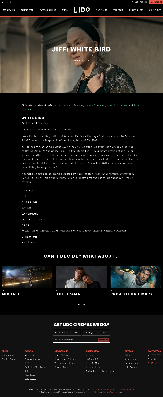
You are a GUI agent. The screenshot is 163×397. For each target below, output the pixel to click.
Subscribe (103, 340)
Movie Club (101, 10)
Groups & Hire (136, 10)
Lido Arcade (131, 367)
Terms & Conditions (65, 363)
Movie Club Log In (64, 355)
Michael (11, 294)
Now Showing (8, 10)
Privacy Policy (113, 389)
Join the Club (141, 2)
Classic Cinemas (117, 105)
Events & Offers (48, 10)
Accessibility (92, 363)
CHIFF (27, 371)
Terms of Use (100, 389)
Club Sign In (156, 2)
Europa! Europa (32, 359)
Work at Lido (131, 363)
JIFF (27, 363)
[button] (79, 304)
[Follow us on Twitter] (152, 363)
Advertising (131, 359)
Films (5, 351)
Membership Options (65, 359)
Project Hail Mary (132, 294)
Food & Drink (91, 359)
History (89, 355)
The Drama (68, 294)
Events (29, 351)
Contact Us (154, 351)
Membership (61, 351)
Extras (129, 351)
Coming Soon (27, 10)
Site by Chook (127, 389)
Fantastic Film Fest (35, 367)
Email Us (152, 359)
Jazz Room (118, 10)
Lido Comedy (31, 379)
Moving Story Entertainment (100, 371)
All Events (30, 355)
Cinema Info (155, 10)
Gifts (64, 10)
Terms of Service (110, 392)
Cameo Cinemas (94, 105)
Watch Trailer (81, 60)
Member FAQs (61, 367)
